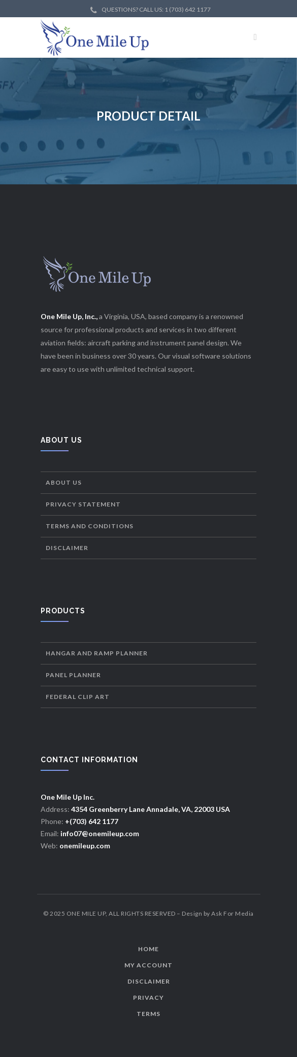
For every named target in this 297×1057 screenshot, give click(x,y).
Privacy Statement (83, 504)
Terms (148, 1013)
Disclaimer (67, 548)
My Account (148, 965)
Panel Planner (73, 675)
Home (148, 949)
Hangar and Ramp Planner (97, 653)
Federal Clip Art (78, 696)
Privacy (148, 997)
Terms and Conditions (90, 526)
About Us (64, 482)
